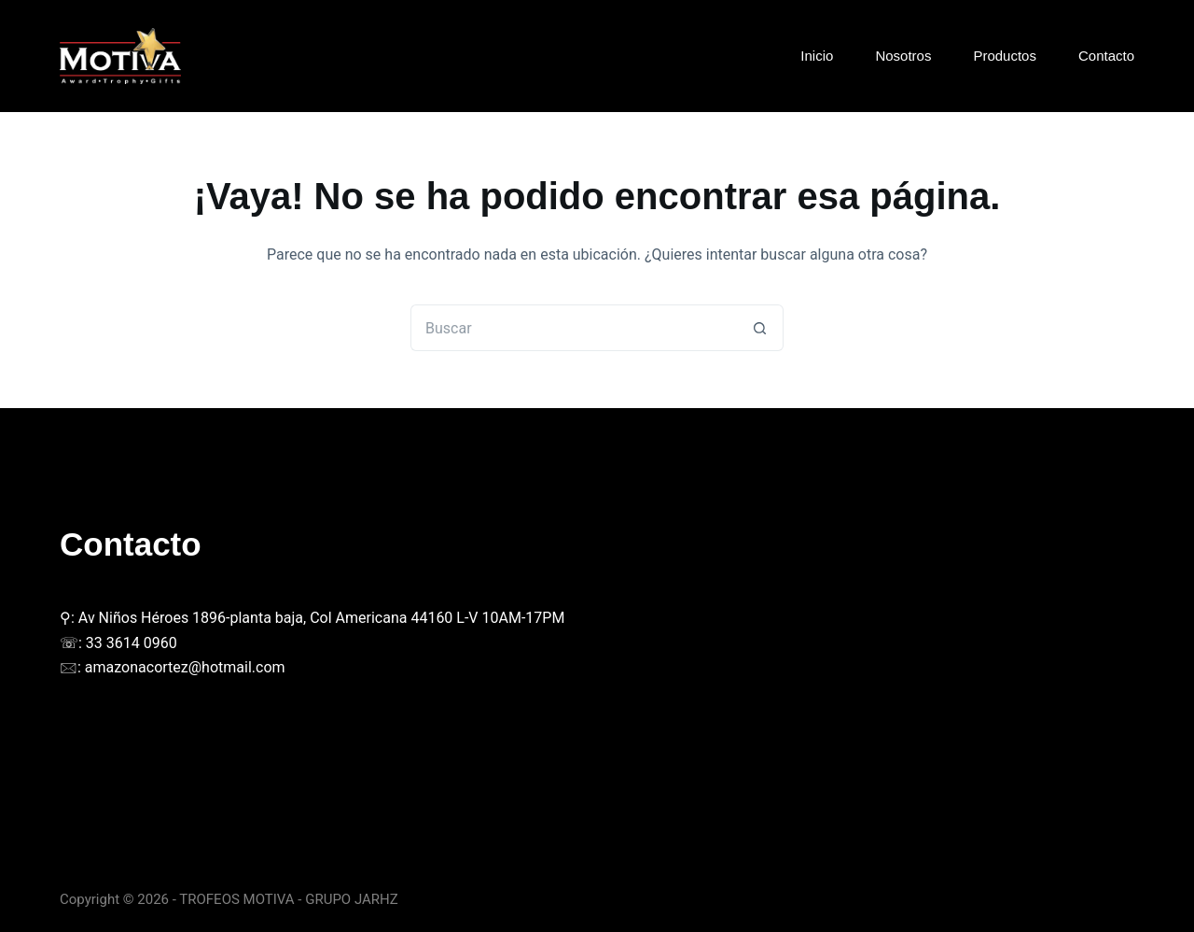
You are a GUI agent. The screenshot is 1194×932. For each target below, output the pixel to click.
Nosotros (903, 56)
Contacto (1106, 56)
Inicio (816, 56)
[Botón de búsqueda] (760, 327)
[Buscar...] (573, 327)
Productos (1004, 56)
